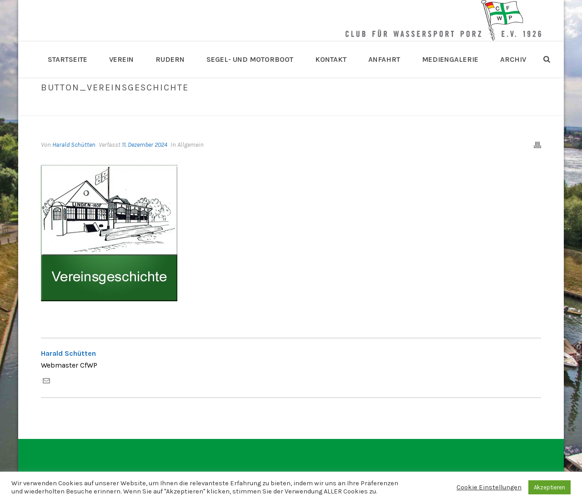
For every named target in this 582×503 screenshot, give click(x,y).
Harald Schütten (73, 145)
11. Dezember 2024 (144, 145)
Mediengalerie (450, 59)
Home (355, 107)
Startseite (67, 59)
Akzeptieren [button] (549, 487)
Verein (121, 59)
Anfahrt (384, 59)
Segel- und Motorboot (249, 59)
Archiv (513, 59)
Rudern (170, 59)
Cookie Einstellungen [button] (489, 487)
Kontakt (330, 59)
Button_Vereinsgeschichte (409, 107)
